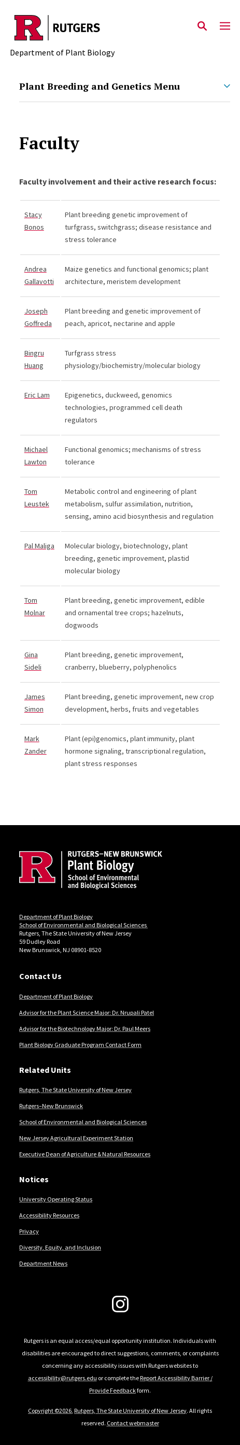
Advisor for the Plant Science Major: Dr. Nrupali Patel (86, 1012)
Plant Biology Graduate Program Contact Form (80, 1045)
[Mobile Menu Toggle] (225, 26)
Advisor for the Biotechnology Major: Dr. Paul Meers (84, 1028)
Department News (43, 1263)
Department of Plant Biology (56, 916)
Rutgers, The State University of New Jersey (75, 1090)
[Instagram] (120, 1304)
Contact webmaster (133, 1423)
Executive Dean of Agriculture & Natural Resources (84, 1154)
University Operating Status (55, 1199)
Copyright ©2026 (50, 1410)
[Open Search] (202, 26)
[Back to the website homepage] (62, 27)
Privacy (29, 1231)
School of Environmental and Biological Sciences (83, 925)
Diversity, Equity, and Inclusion (60, 1247)
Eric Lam (37, 395)
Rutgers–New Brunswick (51, 1106)
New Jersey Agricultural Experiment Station (76, 1138)
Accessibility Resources (49, 1215)
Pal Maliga (39, 545)
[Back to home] (89, 871)
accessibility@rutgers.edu (62, 1378)
